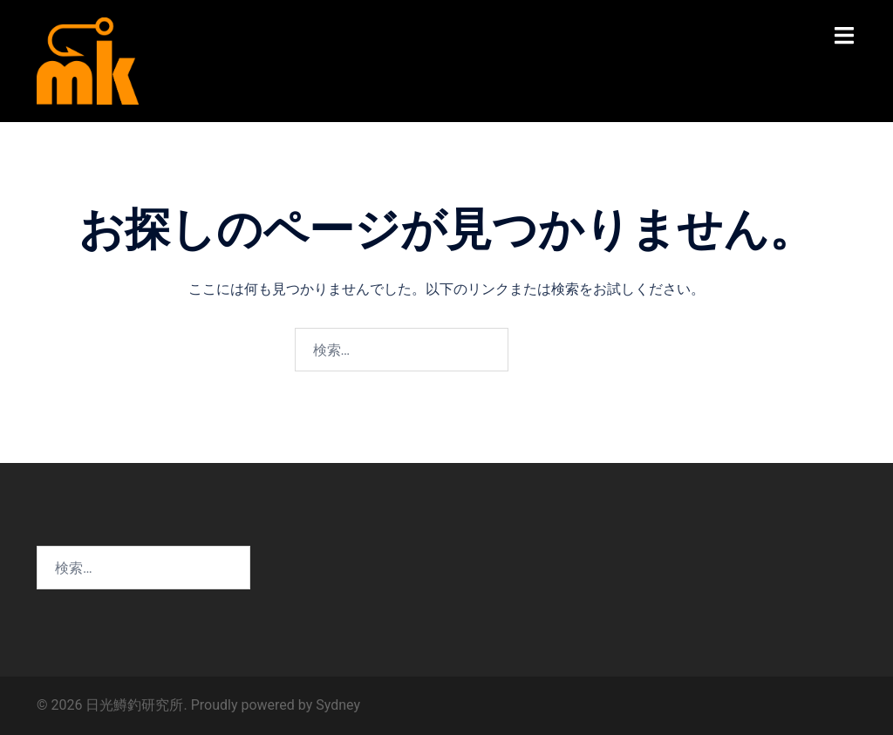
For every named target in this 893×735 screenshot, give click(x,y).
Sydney (338, 705)
